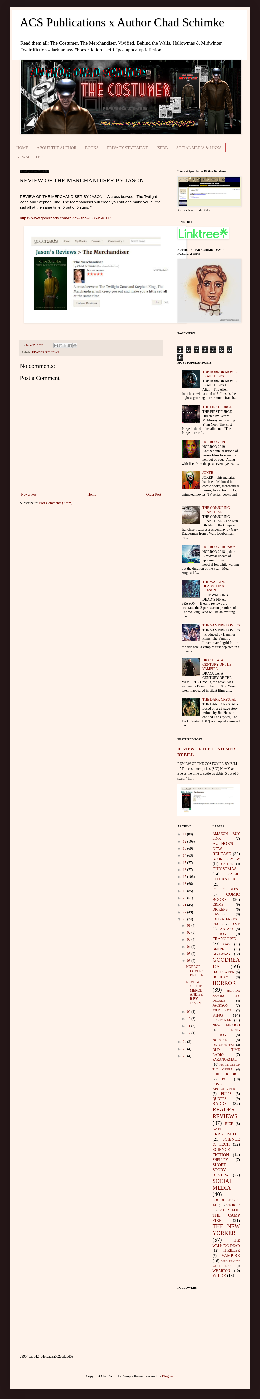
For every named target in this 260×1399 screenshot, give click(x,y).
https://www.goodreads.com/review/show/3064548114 (66, 218)
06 (189, 961)
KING (218, 1015)
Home (92, 494)
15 (185, 863)
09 (189, 1012)
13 (185, 848)
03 (189, 940)
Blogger (167, 1376)
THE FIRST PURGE (217, 407)
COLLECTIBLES (225, 889)
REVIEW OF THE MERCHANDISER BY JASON (194, 992)
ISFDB (162, 148)
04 (189, 947)
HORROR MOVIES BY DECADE (226, 995)
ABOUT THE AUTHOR (56, 148)
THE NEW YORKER (226, 1229)
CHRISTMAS (225, 868)
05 (189, 954)
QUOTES (219, 1099)
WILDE (219, 1275)
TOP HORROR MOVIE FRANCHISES (219, 374)
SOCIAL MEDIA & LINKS (199, 148)
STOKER (233, 1205)
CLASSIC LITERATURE (226, 877)
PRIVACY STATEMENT (127, 148)
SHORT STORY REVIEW (221, 1170)
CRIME (218, 904)
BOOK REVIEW (226, 859)
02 (189, 932)
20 (185, 898)
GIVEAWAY (222, 954)
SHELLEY (220, 1160)
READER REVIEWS (46, 352)
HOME (22, 148)
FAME (235, 924)
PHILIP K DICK (226, 1074)
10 (189, 1019)
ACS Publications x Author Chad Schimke (122, 22)
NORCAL (220, 1040)
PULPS (226, 1094)
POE (225, 1079)
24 (185, 1042)
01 (189, 926)
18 (185, 884)
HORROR (224, 983)
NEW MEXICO (226, 1025)
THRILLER (231, 1250)
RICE (229, 1124)
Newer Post (29, 494)
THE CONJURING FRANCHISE (216, 510)
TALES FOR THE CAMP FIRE (226, 1215)
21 (185, 905)
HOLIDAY (220, 977)
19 (185, 891)
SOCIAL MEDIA (223, 1184)
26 (185, 1056)
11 (185, 834)
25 (185, 1049)
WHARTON (221, 1271)
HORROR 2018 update (218, 547)
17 (185, 877)
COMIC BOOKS (226, 897)
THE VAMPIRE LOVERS (221, 625)
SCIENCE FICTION (221, 1152)
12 (185, 842)
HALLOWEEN (224, 972)
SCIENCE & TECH (226, 1142)
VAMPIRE (231, 1255)
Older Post (154, 494)
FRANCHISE (224, 938)
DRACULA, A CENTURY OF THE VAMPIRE (217, 664)
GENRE (218, 949)
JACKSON (220, 1006)
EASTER (219, 914)
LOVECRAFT (223, 1020)
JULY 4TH (222, 1010)
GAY (227, 944)
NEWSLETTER (30, 157)
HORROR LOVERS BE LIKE (195, 971)
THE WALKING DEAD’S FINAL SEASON (214, 586)
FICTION (219, 934)
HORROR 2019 (213, 442)
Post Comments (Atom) (55, 503)
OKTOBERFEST (224, 1045)
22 (185, 912)
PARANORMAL (225, 1060)
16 (185, 870)
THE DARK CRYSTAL (219, 700)
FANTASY (226, 929)
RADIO (219, 1103)
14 (185, 856)
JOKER (208, 473)
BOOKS (92, 148)
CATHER (227, 864)
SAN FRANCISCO (224, 1132)
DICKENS (220, 910)
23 (185, 919)
